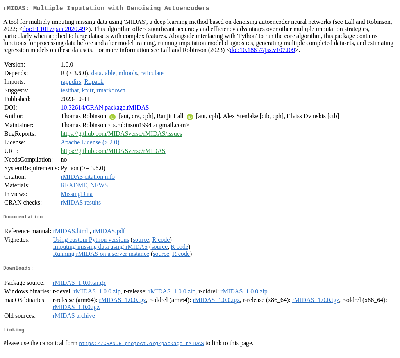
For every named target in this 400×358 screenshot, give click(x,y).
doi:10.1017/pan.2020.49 (53, 30)
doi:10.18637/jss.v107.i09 (262, 51)
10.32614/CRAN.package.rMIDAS (105, 109)
